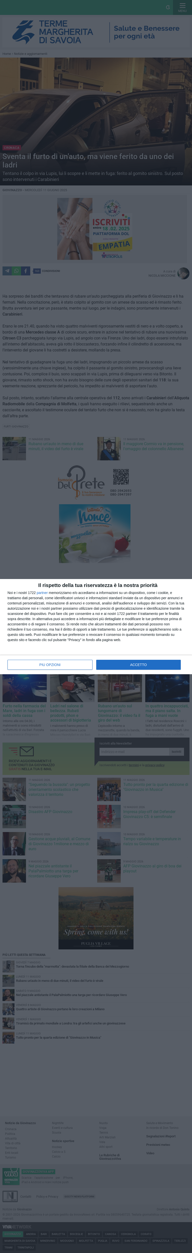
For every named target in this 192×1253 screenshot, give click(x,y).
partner (42, 592)
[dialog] (96, 626)
